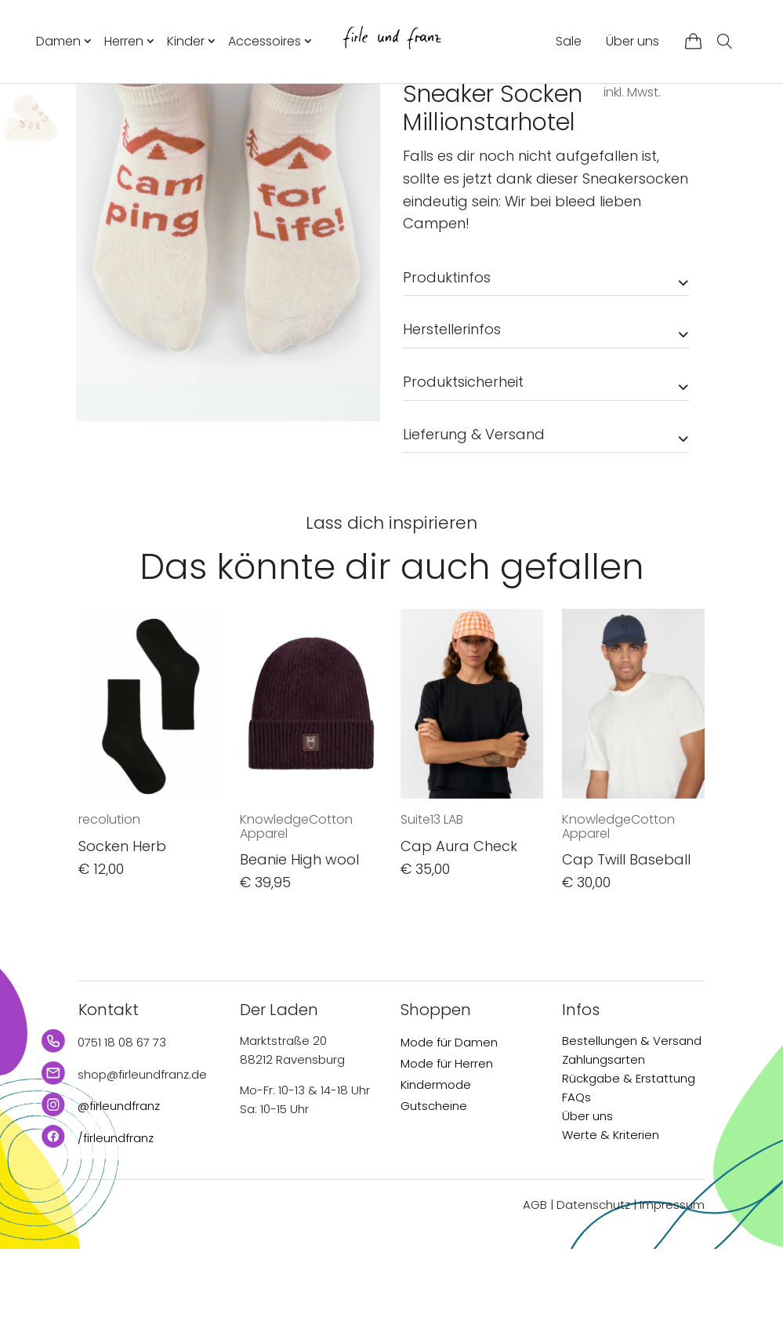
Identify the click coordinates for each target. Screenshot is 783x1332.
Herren (123, 41)
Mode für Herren (447, 1146)
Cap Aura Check (459, 929)
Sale (569, 41)
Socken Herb (122, 929)
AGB (535, 1287)
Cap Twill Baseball (626, 942)
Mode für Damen (449, 1125)
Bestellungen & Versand (631, 1123)
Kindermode (436, 1167)
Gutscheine (434, 1189)
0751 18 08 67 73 (122, 1125)
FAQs (576, 1180)
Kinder (186, 41)
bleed (423, 142)
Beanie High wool (299, 942)
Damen (58, 41)
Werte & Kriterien (610, 1218)
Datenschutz (593, 1287)
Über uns (632, 41)
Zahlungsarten (603, 1142)
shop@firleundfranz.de (142, 1157)
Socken (540, 111)
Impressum (672, 1287)
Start (416, 111)
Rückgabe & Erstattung (628, 1161)
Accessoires (264, 41)
